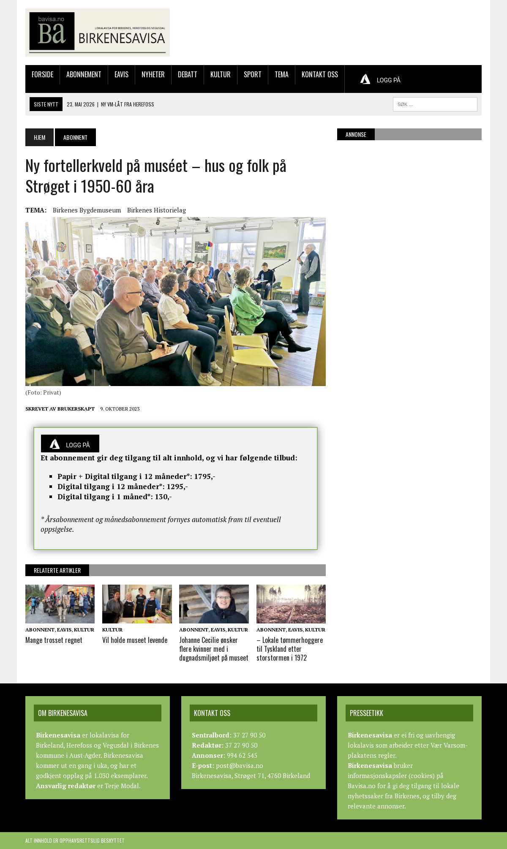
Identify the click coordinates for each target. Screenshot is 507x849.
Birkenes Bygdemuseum (87, 210)
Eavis (121, 74)
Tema (282, 74)
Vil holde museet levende (134, 640)
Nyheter (153, 74)
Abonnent (40, 629)
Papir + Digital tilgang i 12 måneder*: (124, 476)
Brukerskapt (76, 408)
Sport (253, 74)
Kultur (220, 74)
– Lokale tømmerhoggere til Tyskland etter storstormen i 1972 (289, 649)
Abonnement (83, 74)
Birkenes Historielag (156, 210)
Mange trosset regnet (53, 640)
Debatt (187, 74)
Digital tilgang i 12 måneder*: (111, 486)
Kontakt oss (320, 74)
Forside (42, 74)
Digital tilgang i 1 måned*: (105, 496)
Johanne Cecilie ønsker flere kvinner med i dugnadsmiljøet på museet (213, 649)
